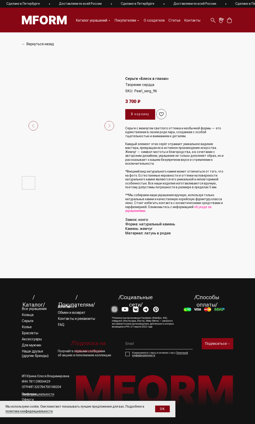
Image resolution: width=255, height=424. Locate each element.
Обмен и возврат (71, 312)
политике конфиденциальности (29, 411)
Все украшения (34, 309)
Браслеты (30, 333)
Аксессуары (32, 339)
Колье (27, 327)
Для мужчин (31, 345)
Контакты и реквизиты (76, 318)
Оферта (28, 399)
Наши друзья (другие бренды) (35, 353)
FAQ (61, 325)
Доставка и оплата (67, 306)
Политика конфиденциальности (38, 394)
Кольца (28, 315)
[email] (159, 343)
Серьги (27, 321)
